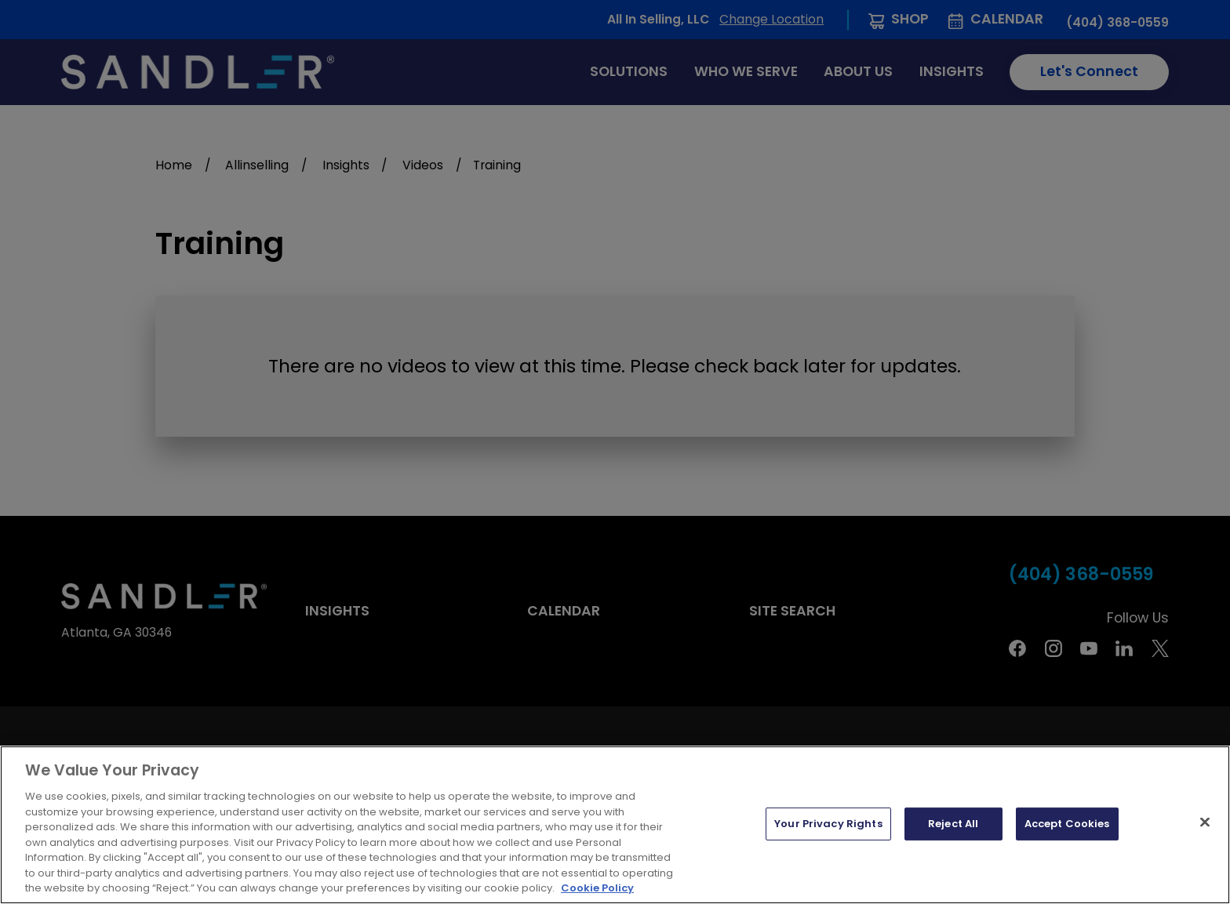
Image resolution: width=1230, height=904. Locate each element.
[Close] (1205, 822)
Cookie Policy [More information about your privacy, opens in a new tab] (597, 887)
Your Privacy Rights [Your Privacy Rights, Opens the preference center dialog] (828, 823)
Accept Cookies (1067, 823)
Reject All (953, 823)
